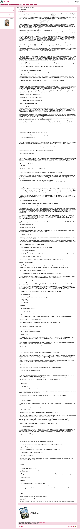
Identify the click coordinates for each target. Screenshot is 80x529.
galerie (28, 4)
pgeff (10, 4)
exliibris (6, 4)
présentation (11, 14)
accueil (2, 4)
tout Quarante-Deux (76, 2)
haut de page (21, 526)
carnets (31, 4)
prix (24, 4)
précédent (11, 15)
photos (36, 4)
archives (14, 4)
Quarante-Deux (6, 1)
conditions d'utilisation (42, 522)
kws (17, 4)
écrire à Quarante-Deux (71, 526)
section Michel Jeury (69, 2)
